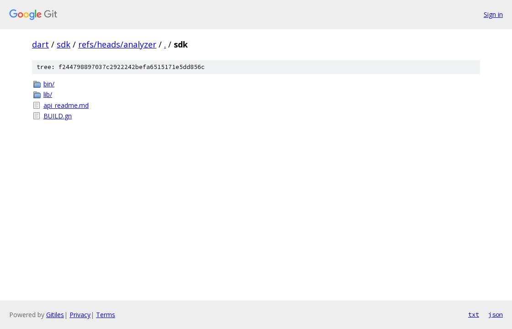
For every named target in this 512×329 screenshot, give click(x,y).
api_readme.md (66, 105)
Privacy (80, 314)
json (495, 314)
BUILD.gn (57, 115)
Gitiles (55, 314)
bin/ (48, 84)
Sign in (493, 14)
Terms (105, 314)
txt (473, 314)
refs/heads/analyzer (117, 44)
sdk (63, 44)
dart (40, 44)
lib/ (47, 94)
